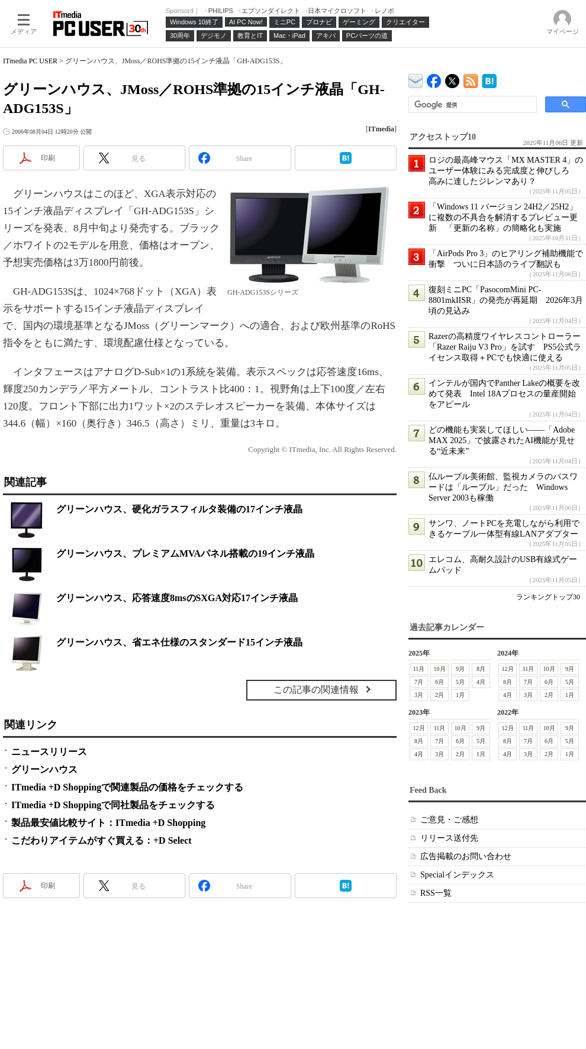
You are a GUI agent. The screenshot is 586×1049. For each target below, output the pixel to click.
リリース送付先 (449, 838)
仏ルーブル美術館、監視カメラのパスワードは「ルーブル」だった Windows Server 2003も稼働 (503, 487)
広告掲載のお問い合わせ (465, 856)
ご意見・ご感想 (449, 819)
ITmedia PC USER (30, 61)
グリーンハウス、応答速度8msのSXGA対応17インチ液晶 (177, 598)
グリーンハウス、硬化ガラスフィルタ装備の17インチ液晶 (179, 509)
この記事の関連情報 (316, 690)
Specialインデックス (457, 874)
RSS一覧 (436, 893)
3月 (418, 695)
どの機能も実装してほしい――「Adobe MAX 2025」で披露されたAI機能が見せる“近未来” (502, 440)
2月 (439, 695)
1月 (460, 695)
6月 (439, 682)
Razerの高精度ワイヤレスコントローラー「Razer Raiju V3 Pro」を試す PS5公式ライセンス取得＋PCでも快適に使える (505, 347)
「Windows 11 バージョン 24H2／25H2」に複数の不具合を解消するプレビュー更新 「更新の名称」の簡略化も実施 (503, 217)
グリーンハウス (44, 769)
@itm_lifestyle (452, 78)
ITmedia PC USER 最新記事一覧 (470, 79)
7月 (418, 682)
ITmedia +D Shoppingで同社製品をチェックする (113, 805)
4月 (480, 682)
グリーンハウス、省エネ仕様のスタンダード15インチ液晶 (179, 642)
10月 (440, 669)
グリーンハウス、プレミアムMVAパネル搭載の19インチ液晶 (185, 553)
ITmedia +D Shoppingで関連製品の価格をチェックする (127, 787)
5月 (460, 682)
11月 (419, 669)
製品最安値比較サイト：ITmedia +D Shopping (108, 823)
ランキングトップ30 (548, 597)
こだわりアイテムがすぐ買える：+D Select (101, 840)
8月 (480, 669)
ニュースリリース (49, 752)
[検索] (471, 104)
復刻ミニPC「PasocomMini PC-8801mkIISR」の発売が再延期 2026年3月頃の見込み (506, 300)
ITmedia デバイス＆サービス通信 (415, 79)
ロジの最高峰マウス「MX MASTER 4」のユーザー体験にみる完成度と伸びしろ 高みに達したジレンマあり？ (506, 171)
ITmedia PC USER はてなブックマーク (489, 79)
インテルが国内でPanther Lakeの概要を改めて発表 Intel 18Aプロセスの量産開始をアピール (504, 394)
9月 (460, 669)
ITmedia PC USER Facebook (434, 78)
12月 (508, 669)
